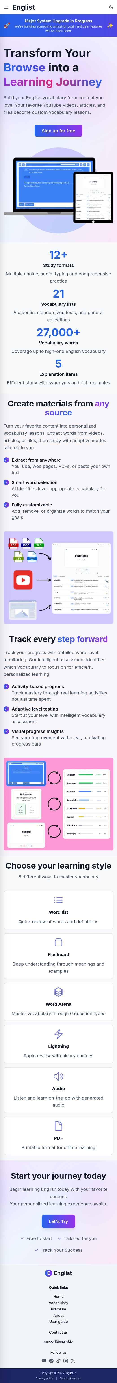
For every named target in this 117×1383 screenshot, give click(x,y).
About (58, 1315)
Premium (58, 1309)
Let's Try (58, 1221)
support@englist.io (58, 1341)
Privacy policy (45, 1378)
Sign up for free (58, 131)
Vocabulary (58, 1303)
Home (58, 1296)
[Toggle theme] (111, 7)
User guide (58, 1321)
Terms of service (70, 1378)
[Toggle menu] (6, 7)
